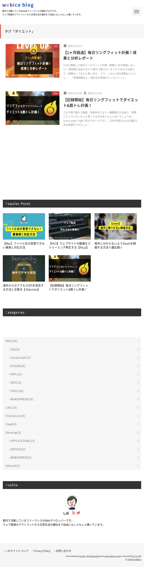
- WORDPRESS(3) (20, 457)
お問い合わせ (63, 550)
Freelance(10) (16, 415)
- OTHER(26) (17, 365)
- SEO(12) (15, 382)
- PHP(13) (15, 373)
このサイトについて (17, 550)
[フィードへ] (74, 512)
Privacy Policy (42, 550)
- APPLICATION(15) (21, 440)
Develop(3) (13, 432)
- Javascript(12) (19, 357)
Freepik (82, 555)
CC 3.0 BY (137, 555)
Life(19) (11, 407)
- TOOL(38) (16, 390)
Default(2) (13, 465)
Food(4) (11, 423)
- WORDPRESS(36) (21, 398)
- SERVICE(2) (17, 448)
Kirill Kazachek (93, 555)
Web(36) (11, 340)
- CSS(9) (14, 348)
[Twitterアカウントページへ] (78, 512)
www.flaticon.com (112, 555)
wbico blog (18, 5)
